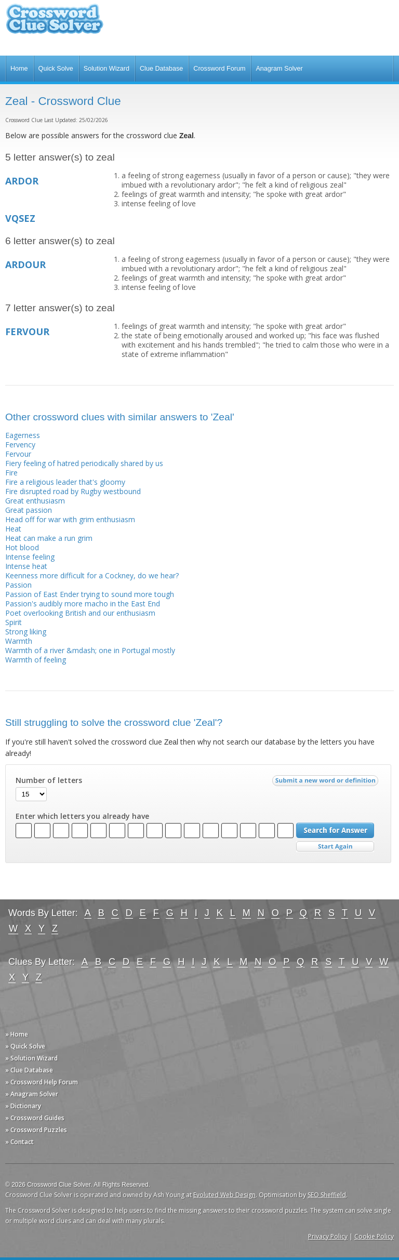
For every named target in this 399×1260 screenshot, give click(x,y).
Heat (13, 529)
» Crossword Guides (34, 1117)
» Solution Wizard (31, 1058)
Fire (11, 473)
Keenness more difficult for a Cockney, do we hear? (92, 575)
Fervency (20, 444)
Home (19, 68)
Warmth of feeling (35, 660)
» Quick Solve (25, 1046)
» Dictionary (23, 1106)
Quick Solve (55, 68)
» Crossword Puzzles (36, 1129)
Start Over (335, 846)
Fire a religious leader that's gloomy (65, 482)
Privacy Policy (328, 1236)
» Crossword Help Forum (41, 1082)
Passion (18, 585)
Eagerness (22, 435)
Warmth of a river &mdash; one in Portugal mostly (90, 650)
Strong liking (25, 631)
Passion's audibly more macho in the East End (82, 603)
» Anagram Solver (31, 1094)
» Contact (19, 1141)
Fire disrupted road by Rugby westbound (73, 491)
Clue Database (161, 68)
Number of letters (49, 780)
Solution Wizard (106, 68)
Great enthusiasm (35, 501)
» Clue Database (29, 1070)
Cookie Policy (374, 1236)
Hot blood (22, 547)
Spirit (13, 622)
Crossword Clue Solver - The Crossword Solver (54, 24)
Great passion (28, 510)
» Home (16, 1034)
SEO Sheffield (327, 1194)
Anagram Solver (279, 68)
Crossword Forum (219, 68)
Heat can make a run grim (48, 538)
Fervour (18, 454)
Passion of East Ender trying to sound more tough (89, 594)
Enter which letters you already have (82, 816)
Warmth (18, 641)
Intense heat (26, 566)
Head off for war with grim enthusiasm (70, 519)
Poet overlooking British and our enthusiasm (80, 613)
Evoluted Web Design (224, 1194)
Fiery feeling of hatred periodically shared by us (84, 463)
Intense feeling (30, 557)
